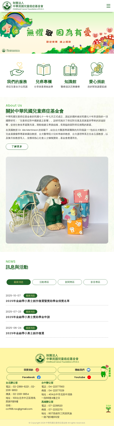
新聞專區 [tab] (70, 282)
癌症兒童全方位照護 (17, 86)
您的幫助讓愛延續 (97, 86)
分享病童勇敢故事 (43, 86)
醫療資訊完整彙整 (70, 86)
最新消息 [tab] (18, 282)
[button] (8, 33)
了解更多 (17, 146)
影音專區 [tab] (95, 282)
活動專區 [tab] (44, 282)
